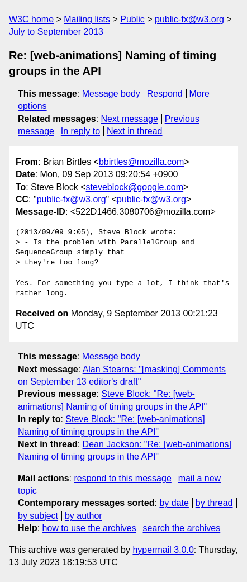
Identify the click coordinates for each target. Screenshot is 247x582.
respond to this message (122, 478)
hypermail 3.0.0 (162, 550)
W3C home (31, 19)
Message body (111, 93)
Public (132, 19)
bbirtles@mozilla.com (141, 162)
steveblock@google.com (135, 187)
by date (173, 503)
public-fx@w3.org (189, 19)
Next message (129, 119)
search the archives (182, 528)
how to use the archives (89, 528)
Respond (165, 93)
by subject (38, 516)
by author (83, 516)
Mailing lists (87, 19)
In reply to (80, 131)
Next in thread (135, 131)
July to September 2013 (56, 31)
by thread (214, 503)
